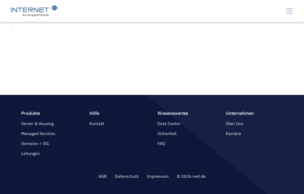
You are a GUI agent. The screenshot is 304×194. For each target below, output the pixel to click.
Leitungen (30, 153)
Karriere (233, 133)
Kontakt (96, 123)
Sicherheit (167, 133)
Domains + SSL (35, 143)
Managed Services (38, 133)
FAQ (161, 143)
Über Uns (234, 123)
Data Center (169, 123)
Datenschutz (127, 176)
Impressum (157, 176)
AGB (102, 176)
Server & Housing (37, 123)
